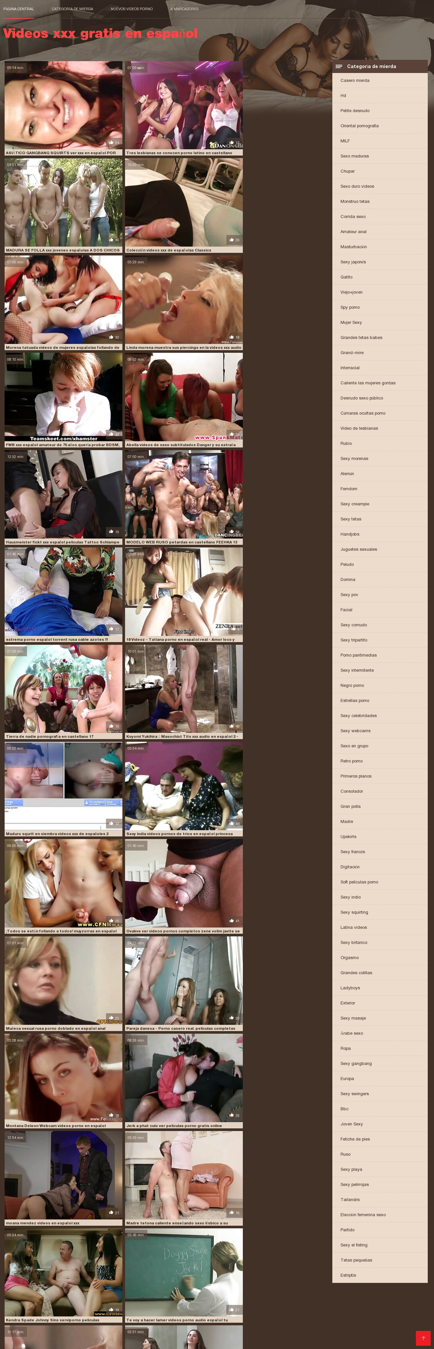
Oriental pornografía (360, 126)
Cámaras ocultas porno (363, 414)
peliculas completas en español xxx (323, 1310)
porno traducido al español (77, 1328)
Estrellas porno (355, 701)
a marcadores (184, 9)
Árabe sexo (352, 1034)
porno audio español (253, 1321)
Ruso (345, 1155)
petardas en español (393, 1317)
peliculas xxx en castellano (193, 1317)
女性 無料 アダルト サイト (196, 1340)
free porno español (346, 1306)
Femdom (349, 489)
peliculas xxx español (301, 1317)
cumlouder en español (26, 1306)
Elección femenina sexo (363, 1215)
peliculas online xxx (145, 1313)
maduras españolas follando (141, 1310)
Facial (346, 610)
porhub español (56, 1321)
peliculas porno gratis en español (351, 1313)
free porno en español (298, 1306)
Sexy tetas (351, 520)
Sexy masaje (353, 1019)
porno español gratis (54, 1324)
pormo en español (95, 1321)
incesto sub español (390, 1306)
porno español (387, 1321)
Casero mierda (355, 81)
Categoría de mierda (72, 9)
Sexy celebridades (359, 716)
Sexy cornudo (354, 625)
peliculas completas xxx (388, 1310)
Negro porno (352, 686)
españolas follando (117, 1306)
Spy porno (350, 308)
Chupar (348, 172)
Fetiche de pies (355, 1140)
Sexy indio (351, 898)
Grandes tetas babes (361, 338)
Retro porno (352, 761)
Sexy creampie (355, 504)
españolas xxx (155, 1306)
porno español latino (102, 1324)
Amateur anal (354, 232)
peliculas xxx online (348, 1317)
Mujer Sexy (351, 323)
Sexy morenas (354, 459)
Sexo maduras (355, 157)
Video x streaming (153, 1340)
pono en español (20, 1321)
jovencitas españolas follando (76, 1310)
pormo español (133, 1321)
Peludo (347, 565)
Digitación (350, 867)
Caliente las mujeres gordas (368, 383)
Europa (347, 1079)
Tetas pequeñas (356, 1261)
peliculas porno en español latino (277, 1313)
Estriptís (348, 1276)
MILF (345, 141)
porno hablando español (313, 1324)
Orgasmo (350, 958)
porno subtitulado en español (373, 1324)
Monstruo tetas (355, 202)
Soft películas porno (359, 882)
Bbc (344, 1109)
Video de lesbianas (359, 429)
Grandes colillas (356, 973)
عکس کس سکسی (55, 1340)
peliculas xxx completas (136, 1317)
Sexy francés (353, 852)
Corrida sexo (353, 217)
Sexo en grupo (354, 746)
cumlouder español (73, 1306)
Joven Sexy (352, 1124)
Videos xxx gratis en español (102, 1340)
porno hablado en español (257, 1324)
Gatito (346, 278)
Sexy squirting (354, 913)
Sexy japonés (353, 262)
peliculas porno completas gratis (204, 1313)
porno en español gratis (343, 1321)
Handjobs (350, 535)
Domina (348, 580)
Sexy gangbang (356, 1064)
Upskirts (348, 837)
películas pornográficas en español (71, 1317)
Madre (347, 822)
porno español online (150, 1324)
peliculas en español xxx (95, 1313)
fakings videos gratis (250, 1306)
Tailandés (350, 1200)
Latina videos (354, 928)
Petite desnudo (355, 111)
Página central (18, 9)
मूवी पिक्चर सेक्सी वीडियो (20, 1340)
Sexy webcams (355, 731)
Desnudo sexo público (362, 399)
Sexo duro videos (357, 187)
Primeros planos (356, 777)
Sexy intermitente (357, 671)
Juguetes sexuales (359, 550)
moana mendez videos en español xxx (204, 465)
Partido (347, 1230)
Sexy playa (351, 1170)
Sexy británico (354, 943)
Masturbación (354, 247)
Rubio (346, 444)
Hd (343, 96)
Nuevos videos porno (132, 9)
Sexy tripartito (354, 640)
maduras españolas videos (200, 1310)
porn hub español (171, 1321)
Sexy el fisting (354, 1245)
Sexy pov (349, 595)
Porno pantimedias (359, 656)
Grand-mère (352, 353)
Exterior (348, 1003)
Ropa (346, 1049)
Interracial (350, 368)
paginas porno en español (257, 1310)
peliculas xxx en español (250, 1317)
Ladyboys (350, 988)
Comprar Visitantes (26, 1332)
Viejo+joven (352, 293)
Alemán (347, 474)
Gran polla (351, 807)
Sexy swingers (355, 1094)
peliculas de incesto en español (35, 1313)
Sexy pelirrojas (355, 1185)
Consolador (352, 792)
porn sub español (210, 1321)
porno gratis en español (201, 1324)
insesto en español (22, 1310)
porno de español (296, 1321)
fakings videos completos (199, 1306)
